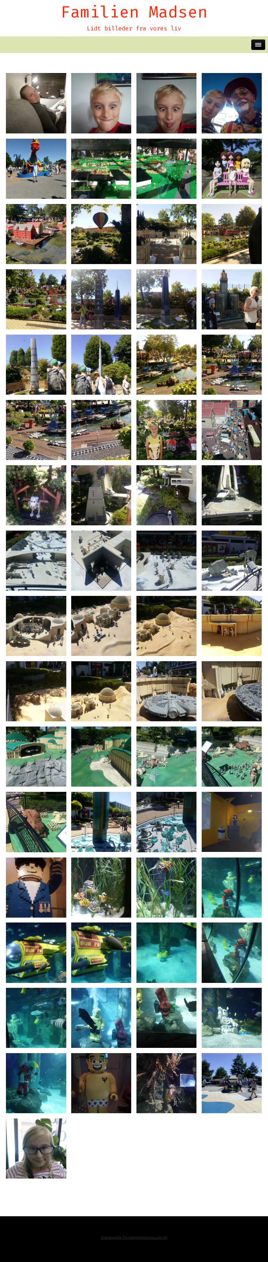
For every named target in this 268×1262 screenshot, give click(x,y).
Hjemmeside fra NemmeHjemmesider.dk (134, 1238)
